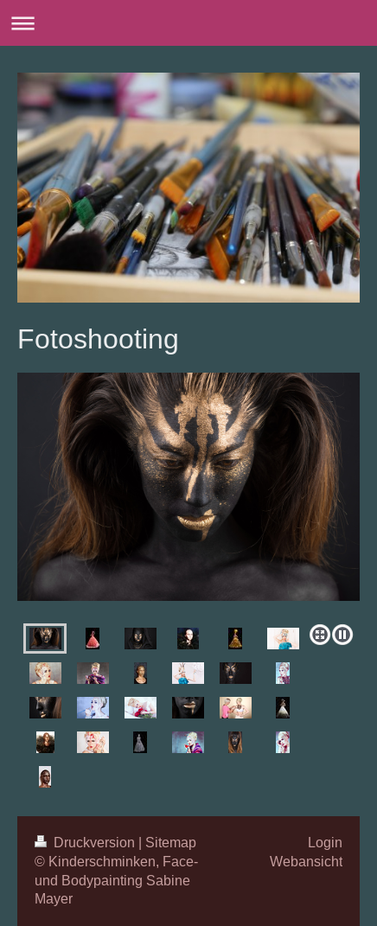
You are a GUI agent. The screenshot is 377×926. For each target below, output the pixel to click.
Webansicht (306, 861)
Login (325, 842)
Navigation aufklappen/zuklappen (188, 23)
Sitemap (170, 842)
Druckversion (86, 842)
